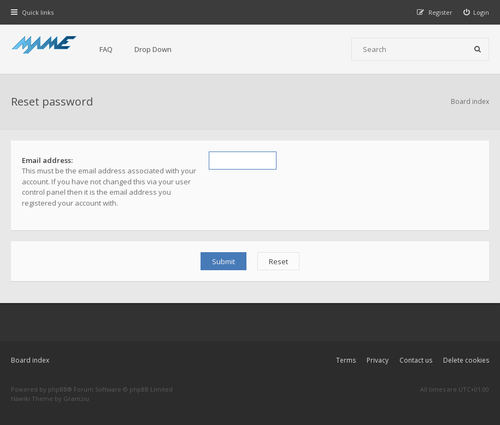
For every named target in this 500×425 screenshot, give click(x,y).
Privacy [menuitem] (378, 360)
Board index (30, 360)
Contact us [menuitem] (415, 360)
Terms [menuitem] (346, 360)
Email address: (47, 160)
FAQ (106, 49)
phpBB (57, 389)
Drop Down (153, 49)
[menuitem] (476, 12)
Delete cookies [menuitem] (466, 360)
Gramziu (76, 398)
